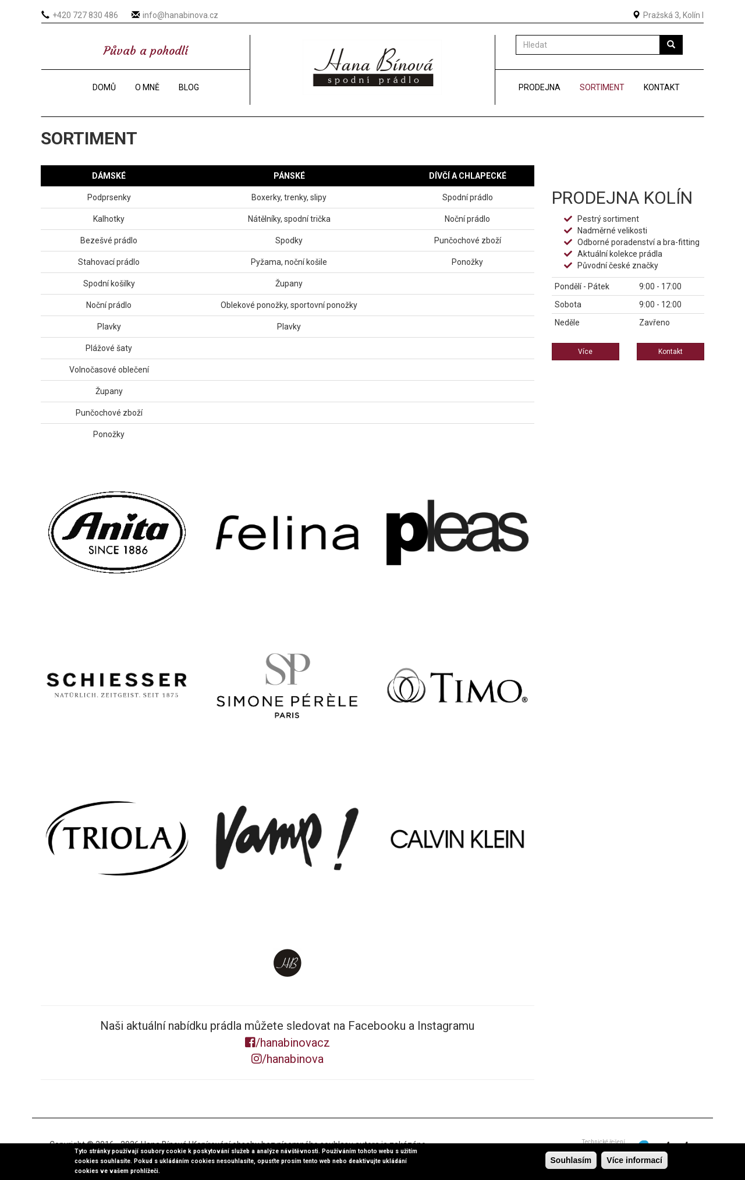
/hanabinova (287, 1059)
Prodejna (539, 87)
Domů (104, 87)
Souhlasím (571, 1160)
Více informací (634, 1160)
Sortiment (602, 87)
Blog (189, 87)
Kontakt (662, 87)
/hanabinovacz (287, 1043)
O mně (147, 87)
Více (585, 352)
